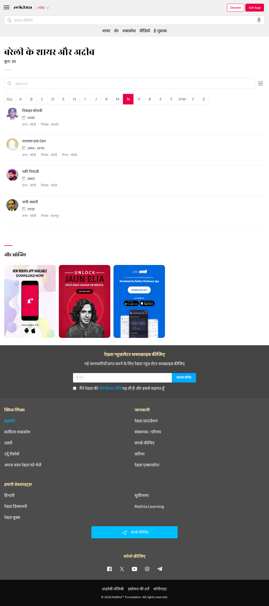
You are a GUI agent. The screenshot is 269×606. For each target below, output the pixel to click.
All (10, 99)
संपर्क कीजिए (144, 443)
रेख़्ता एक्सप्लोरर (146, 465)
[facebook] (109, 569)
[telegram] (160, 569)
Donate (235, 7)
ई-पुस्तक (160, 30)
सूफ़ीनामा (141, 495)
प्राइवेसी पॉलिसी (113, 589)
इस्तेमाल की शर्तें (138, 589)
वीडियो (144, 30)
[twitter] (122, 569)
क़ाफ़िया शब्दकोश (17, 432)
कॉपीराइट (160, 589)
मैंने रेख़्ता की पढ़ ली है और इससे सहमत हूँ (118, 388)
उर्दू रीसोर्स (11, 454)
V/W (182, 99)
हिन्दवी (9, 495)
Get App (255, 7)
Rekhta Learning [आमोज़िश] (149, 506)
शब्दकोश (129, 30)
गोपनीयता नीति (110, 388)
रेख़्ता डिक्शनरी (15, 506)
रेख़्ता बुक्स (12, 517)
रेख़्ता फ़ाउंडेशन (146, 421)
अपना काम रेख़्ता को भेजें (22, 465)
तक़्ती (8, 443)
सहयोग (9, 421)
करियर (139, 454)
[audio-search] (259, 20)
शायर (106, 30)
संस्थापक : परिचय (147, 432)
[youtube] (134, 569)
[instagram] (147, 569)
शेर (116, 30)
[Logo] (23, 8)
